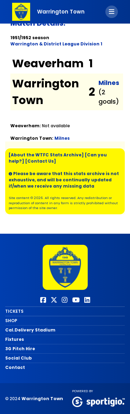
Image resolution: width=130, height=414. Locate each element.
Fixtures (14, 339)
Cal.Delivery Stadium (30, 330)
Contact (15, 367)
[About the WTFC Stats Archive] (46, 155)
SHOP (11, 321)
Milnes (108, 82)
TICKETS (14, 311)
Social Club (18, 358)
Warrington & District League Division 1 (56, 44)
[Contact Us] (40, 161)
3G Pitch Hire (20, 349)
